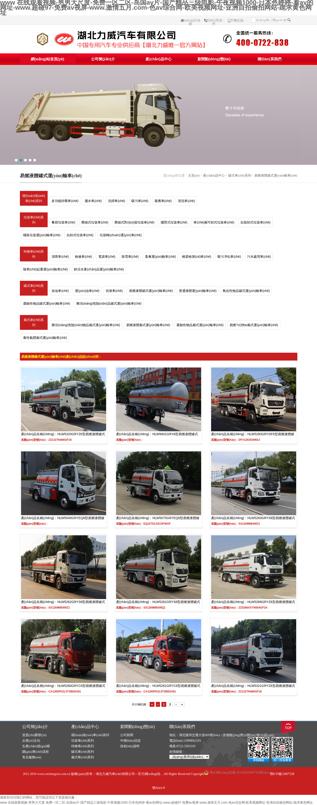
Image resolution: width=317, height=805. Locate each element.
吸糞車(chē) (163, 201)
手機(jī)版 (237, 20)
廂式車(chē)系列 (34, 322)
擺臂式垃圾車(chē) (174, 222)
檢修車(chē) (83, 256)
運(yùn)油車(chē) (87, 291)
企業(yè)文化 (31, 740)
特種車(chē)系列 (34, 254)
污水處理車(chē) (259, 256)
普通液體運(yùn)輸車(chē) (197, 291)
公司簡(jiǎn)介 (103, 59)
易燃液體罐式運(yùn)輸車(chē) (275, 175)
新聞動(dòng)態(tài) (214, 59)
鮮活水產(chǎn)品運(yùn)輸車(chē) (99, 269)
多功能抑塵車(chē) (65, 201)
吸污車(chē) (139, 201)
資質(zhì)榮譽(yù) (34, 735)
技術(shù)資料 (130, 746)
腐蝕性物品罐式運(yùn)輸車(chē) (46, 303)
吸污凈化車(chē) (229, 256)
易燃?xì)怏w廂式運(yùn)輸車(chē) (254, 325)
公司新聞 (126, 735)
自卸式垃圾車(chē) (80, 235)
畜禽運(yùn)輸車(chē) (160, 256)
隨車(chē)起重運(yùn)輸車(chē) (45, 269)
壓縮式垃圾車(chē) (94, 222)
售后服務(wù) (31, 757)
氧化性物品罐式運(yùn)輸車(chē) (246, 291)
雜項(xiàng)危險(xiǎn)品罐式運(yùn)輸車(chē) (109, 303)
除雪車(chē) (130, 256)
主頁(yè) (194, 175)
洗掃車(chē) (116, 201)
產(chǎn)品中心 (158, 59)
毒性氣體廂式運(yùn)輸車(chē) (45, 338)
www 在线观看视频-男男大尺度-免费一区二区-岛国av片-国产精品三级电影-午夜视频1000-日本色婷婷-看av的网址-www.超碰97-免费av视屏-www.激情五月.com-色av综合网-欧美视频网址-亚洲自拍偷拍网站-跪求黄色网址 (156, 802)
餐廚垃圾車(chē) (63, 222)
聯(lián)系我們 (213, 20)
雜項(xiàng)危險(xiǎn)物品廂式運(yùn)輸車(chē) (86, 325)
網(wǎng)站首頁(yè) (47, 59)
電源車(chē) (106, 256)
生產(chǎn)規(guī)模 (36, 746)
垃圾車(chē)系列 (34, 219)
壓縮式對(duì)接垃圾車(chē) (134, 222)
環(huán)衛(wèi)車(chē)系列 (33, 198)
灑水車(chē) (93, 201)
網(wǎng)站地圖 (190, 20)
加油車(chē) (60, 291)
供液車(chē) (114, 291)
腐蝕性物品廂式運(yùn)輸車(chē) (200, 325)
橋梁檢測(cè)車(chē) (196, 256)
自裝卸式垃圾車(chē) (255, 222)
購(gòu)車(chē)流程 (35, 751)
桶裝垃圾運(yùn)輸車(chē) (42, 235)
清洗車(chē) (186, 201)
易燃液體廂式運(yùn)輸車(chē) (148, 325)
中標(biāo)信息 (130, 740)
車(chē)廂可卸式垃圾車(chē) (214, 222)
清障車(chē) (60, 256)
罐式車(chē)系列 (239, 175)
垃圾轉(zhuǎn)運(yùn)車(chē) (121, 235)
